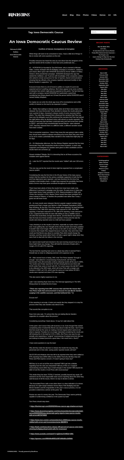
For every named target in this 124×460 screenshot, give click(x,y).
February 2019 (103, 99)
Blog (72, 15)
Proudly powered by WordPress (28, 451)
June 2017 (104, 140)
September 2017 (103, 134)
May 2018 (103, 118)
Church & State (103, 164)
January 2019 (104, 101)
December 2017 (103, 128)
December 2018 (103, 103)
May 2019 (103, 93)
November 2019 (103, 81)
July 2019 (104, 89)
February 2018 (103, 124)
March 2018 (103, 122)
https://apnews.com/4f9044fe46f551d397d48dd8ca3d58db (52, 438)
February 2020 (103, 75)
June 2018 (104, 116)
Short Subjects (103, 177)
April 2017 (104, 144)
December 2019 (103, 79)
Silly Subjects (104, 179)
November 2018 (103, 105)
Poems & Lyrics (103, 168)
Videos (94, 15)
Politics (15, 52)
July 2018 (104, 114)
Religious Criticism (103, 172)
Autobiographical (104, 160)
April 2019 (104, 95)
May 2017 (103, 142)
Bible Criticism (103, 162)
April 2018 (104, 120)
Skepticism (103, 181)
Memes (102, 15)
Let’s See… (103, 48)
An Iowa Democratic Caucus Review (45, 41)
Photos (86, 15)
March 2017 (103, 146)
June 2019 (104, 91)
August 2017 (103, 136)
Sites (78, 15)
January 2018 (104, 126)
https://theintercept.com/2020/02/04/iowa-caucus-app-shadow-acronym (57, 406)
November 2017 (103, 130)
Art (109, 15)
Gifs (115, 15)
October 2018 (104, 107)
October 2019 (104, 83)
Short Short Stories (103, 175)
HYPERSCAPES (12, 451)
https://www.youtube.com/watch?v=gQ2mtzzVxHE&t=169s (52, 434)
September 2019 (103, 85)
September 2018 (103, 109)
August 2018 (103, 111)
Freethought (103, 166)
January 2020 (104, 77)
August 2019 (103, 87)
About (64, 15)
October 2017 (104, 132)
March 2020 (103, 73)
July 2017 (104, 138)
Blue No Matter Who (104, 46)
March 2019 (103, 97)
